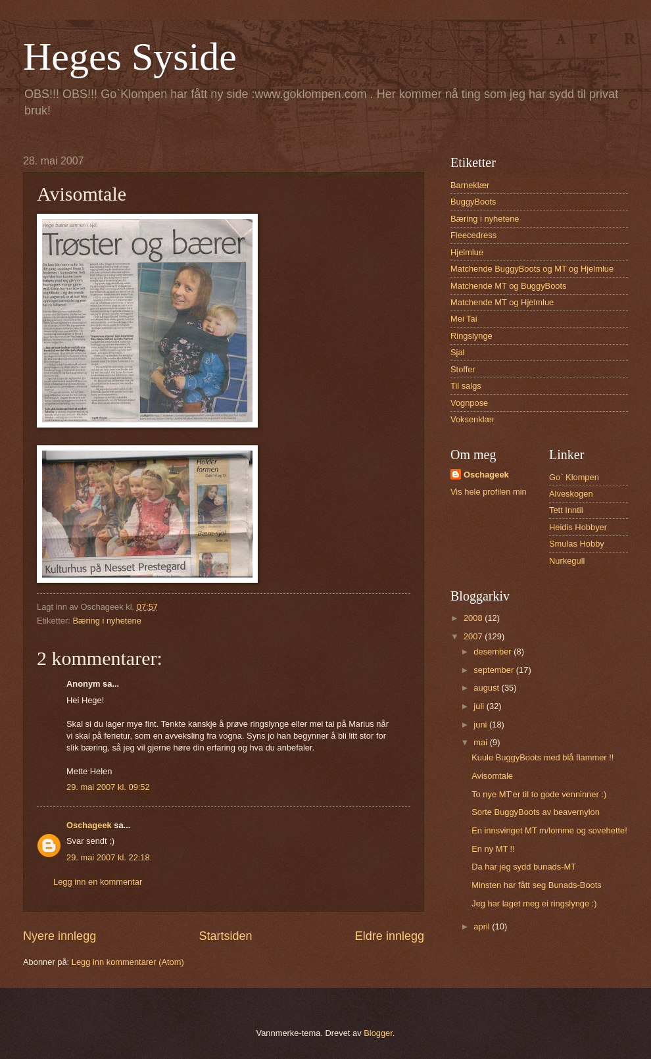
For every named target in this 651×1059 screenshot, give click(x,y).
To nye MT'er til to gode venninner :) (538, 794)
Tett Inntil (566, 510)
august (487, 688)
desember (493, 651)
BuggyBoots (473, 202)
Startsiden (225, 936)
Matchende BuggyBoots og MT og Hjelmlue (532, 269)
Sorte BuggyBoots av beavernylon (535, 812)
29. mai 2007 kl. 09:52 (108, 787)
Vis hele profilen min (488, 492)
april (482, 926)
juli (479, 706)
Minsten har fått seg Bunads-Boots (536, 885)
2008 (474, 618)
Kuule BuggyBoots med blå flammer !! (542, 757)
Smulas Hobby (576, 544)
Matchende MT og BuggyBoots (508, 286)
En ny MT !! (493, 849)
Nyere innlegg (59, 936)
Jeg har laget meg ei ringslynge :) (533, 903)
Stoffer (462, 369)
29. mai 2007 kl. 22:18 (108, 857)
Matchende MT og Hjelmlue (502, 302)
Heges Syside (130, 56)
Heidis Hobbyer (578, 527)
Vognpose (469, 403)
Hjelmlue (466, 252)
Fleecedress (473, 235)
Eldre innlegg (389, 936)
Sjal (457, 352)
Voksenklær (472, 419)
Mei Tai (463, 319)
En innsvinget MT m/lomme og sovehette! (549, 830)
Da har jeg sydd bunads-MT (523, 867)
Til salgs (465, 386)
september (494, 670)
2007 (474, 636)
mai (481, 742)
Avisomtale (492, 776)
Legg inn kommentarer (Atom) (128, 962)
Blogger (378, 1033)
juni (481, 724)
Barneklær (469, 185)
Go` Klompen (574, 477)
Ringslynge (471, 336)
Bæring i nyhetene (106, 621)
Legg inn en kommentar (97, 882)
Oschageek (89, 825)
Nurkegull (567, 561)
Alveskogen (571, 494)
